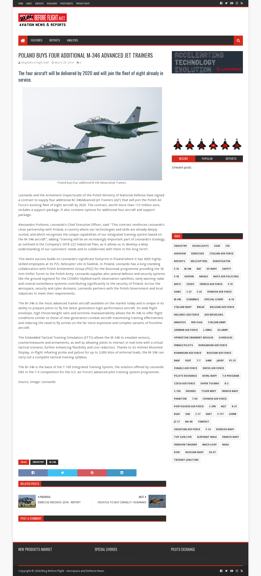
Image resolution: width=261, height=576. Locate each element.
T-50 (194, 398)
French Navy (230, 391)
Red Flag (197, 322)
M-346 (52, 462)
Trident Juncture (186, 460)
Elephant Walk (207, 437)
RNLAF (201, 307)
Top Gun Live (183, 437)
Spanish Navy (225, 429)
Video (190, 284)
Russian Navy (194, 452)
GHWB (232, 414)
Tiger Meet (208, 391)
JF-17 (177, 421)
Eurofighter (221, 261)
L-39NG (207, 330)
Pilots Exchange (185, 375)
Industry (38, 462)
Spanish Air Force (219, 291)
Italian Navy (182, 307)
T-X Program (230, 375)
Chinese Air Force (215, 398)
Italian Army (217, 322)
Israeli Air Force (185, 368)
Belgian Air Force (222, 307)
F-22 (199, 291)
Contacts (39, 3)
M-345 (177, 299)
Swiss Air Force (213, 368)
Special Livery (213, 299)
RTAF (177, 452)
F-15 (230, 284)
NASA (225, 444)
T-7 (198, 360)
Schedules (225, 337)
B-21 (234, 406)
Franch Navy (230, 437)
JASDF (220, 360)
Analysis (72, 40)
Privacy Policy (83, 3)
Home (20, 3)
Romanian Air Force (187, 353)
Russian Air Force (219, 353)
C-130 (177, 391)
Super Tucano (209, 383)
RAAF (177, 360)
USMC (177, 291)
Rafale (203, 276)
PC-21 (232, 360)
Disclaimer (52, 3)
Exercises (197, 253)
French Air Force (211, 284)
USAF (217, 246)
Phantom (180, 398)
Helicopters (199, 261)
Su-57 (212, 452)
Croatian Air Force (187, 429)
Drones (191, 391)
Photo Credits (66, 3)
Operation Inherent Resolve (193, 337)
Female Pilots (183, 345)
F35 (228, 246)
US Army (222, 330)
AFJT (223, 406)
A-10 (231, 299)
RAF (199, 268)
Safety (226, 268)
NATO (177, 284)
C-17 (197, 414)
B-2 (226, 383)
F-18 (176, 276)
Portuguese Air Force (189, 406)
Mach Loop (209, 444)
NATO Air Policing (226, 276)
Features (36, 40)
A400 (208, 360)
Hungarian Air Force (212, 345)
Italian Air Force (221, 253)
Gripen (189, 276)
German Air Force (186, 330)
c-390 (212, 406)
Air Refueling (214, 314)
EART (209, 414)
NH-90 (188, 421)
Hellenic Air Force (186, 314)
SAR (187, 414)
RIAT (188, 360)
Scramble (192, 299)
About (29, 3)
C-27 (188, 291)
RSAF (177, 414)
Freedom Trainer (185, 444)
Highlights (200, 246)
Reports (54, 40)
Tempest (203, 421)
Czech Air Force (184, 383)
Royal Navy (209, 375)
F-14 (208, 429)
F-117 (220, 414)
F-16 (176, 268)
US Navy (211, 268)
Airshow (180, 253)
